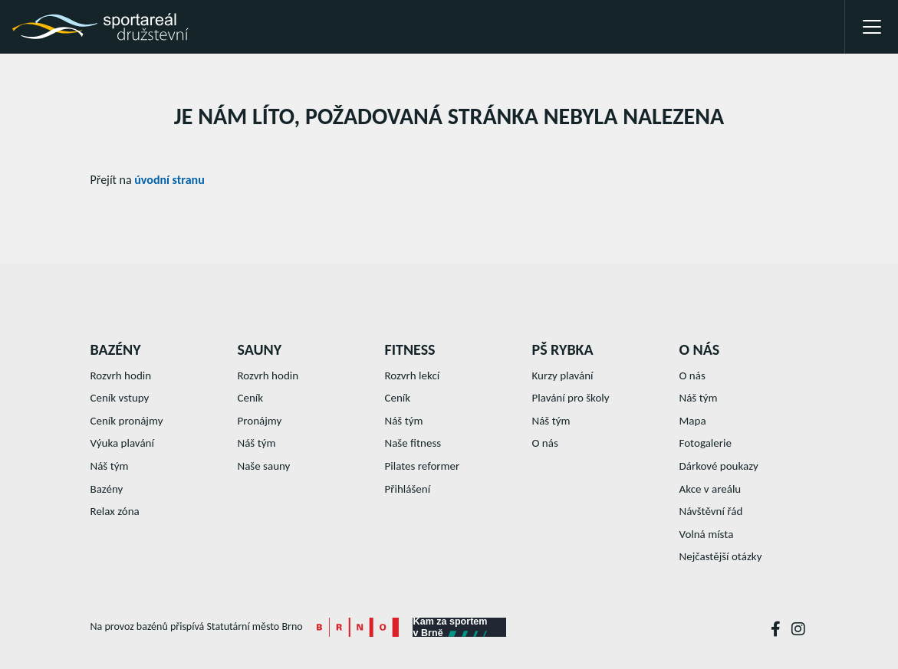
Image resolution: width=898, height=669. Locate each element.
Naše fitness (413, 443)
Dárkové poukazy (718, 466)
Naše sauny (264, 466)
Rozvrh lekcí (412, 375)
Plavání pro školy (571, 398)
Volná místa (706, 534)
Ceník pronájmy (126, 421)
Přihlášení (408, 489)
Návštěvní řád (711, 511)
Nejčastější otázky (720, 556)
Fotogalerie (705, 443)
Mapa (692, 421)
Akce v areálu (710, 489)
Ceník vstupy (120, 398)
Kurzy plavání (563, 375)
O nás (545, 443)
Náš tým (109, 466)
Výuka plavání (122, 443)
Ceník (251, 398)
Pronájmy (260, 421)
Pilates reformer (422, 466)
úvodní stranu (169, 179)
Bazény (106, 489)
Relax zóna (115, 511)
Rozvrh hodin (121, 375)
